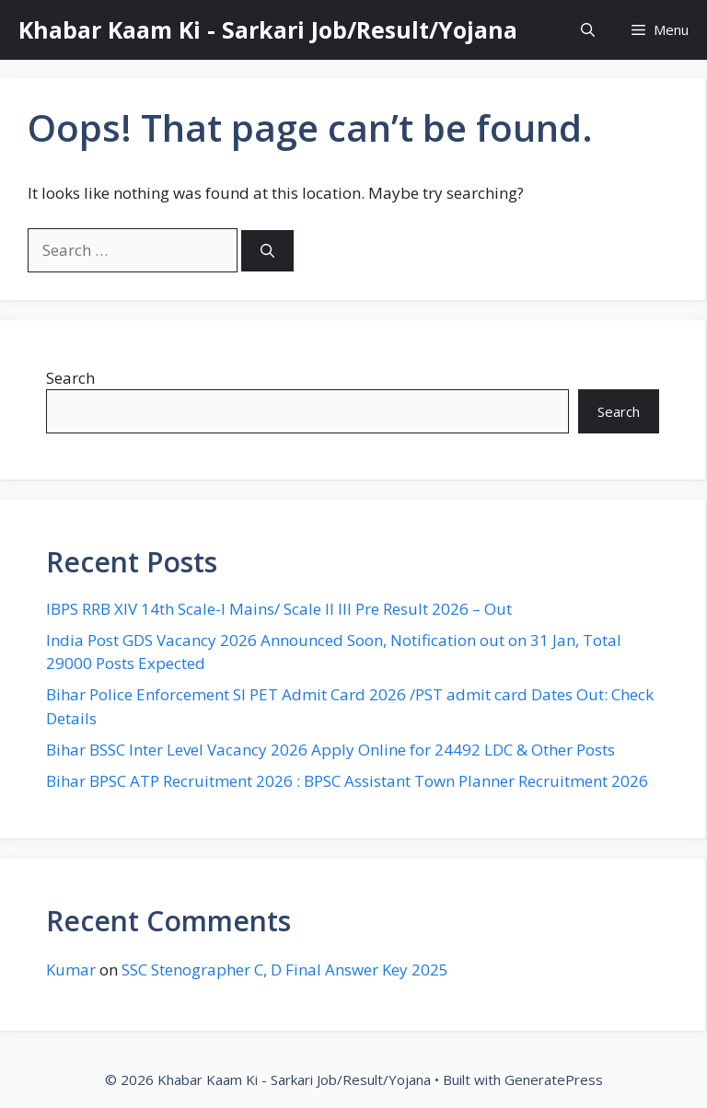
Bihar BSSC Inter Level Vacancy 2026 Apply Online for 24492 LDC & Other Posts (330, 749)
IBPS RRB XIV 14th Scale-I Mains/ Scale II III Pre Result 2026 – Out (279, 608)
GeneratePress (553, 1079)
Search (70, 377)
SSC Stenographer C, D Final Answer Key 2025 (285, 969)
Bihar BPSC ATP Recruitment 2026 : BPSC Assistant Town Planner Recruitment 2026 (347, 780)
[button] (587, 30)
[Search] (267, 250)
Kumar (71, 969)
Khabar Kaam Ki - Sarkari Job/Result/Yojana (267, 29)
